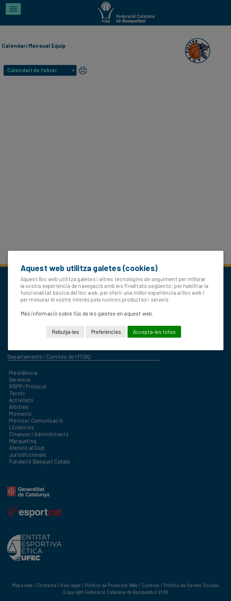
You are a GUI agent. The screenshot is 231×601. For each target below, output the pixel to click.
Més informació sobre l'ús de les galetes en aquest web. (86, 313)
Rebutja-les (65, 332)
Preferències (106, 332)
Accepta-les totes (154, 332)
